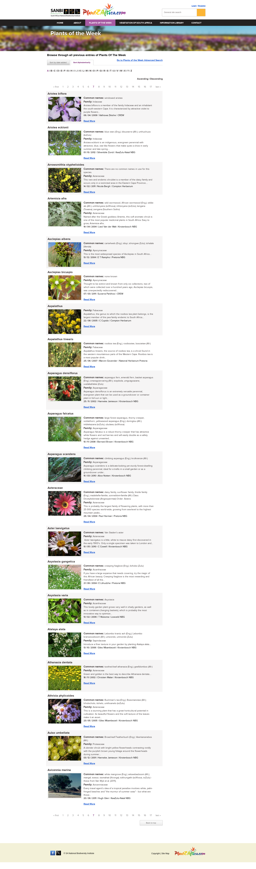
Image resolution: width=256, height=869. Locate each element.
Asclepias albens (58, 240)
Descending (156, 78)
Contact (196, 23)
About (77, 23)
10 (110, 87)
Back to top (151, 828)
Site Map (165, 853)
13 (127, 87)
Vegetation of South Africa (135, 23)
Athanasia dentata (59, 666)
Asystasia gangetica (60, 565)
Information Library (172, 23)
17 (151, 87)
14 (133, 87)
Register (202, 6)
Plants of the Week (100, 23)
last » (158, 87)
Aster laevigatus (58, 531)
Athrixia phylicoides (60, 700)
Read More (89, 121)
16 (145, 87)
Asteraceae (54, 491)
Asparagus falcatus (60, 416)
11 (115, 87)
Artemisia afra (56, 199)
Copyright (155, 853)
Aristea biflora (56, 94)
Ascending (142, 78)
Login (194, 6)
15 (139, 87)
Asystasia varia (57, 599)
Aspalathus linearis (60, 341)
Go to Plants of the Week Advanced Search (140, 62)
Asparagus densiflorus (62, 375)
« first (56, 87)
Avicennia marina (58, 775)
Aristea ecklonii (57, 128)
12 (121, 87)
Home (60, 23)
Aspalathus (54, 307)
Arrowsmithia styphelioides (65, 165)
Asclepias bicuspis (59, 273)
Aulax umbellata (58, 737)
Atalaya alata (56, 633)
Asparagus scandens (61, 456)
